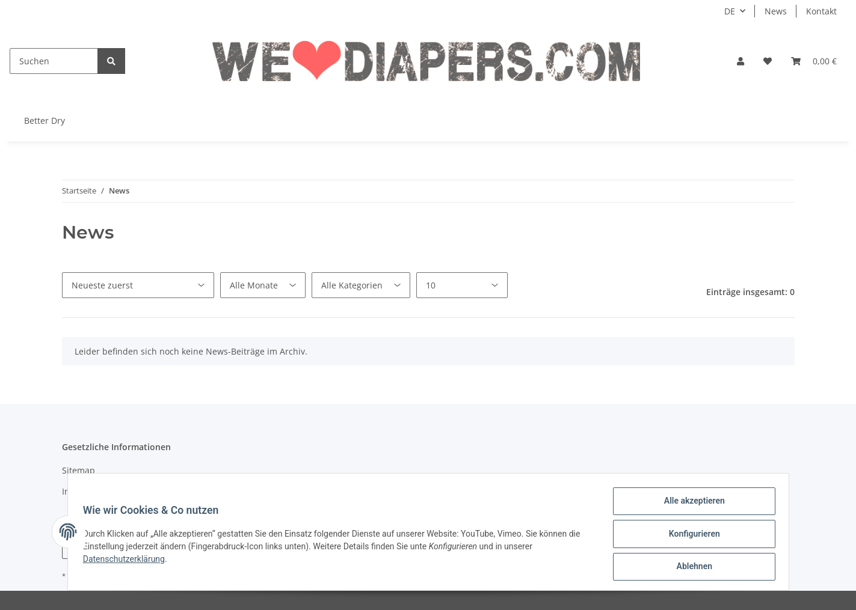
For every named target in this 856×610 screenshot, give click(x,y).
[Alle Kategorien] (361, 285)
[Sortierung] (138, 285)
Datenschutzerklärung (128, 561)
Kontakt (821, 11)
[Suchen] (54, 61)
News (776, 11)
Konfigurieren (690, 536)
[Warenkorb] (813, 61)
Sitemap (78, 470)
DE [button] (729, 11)
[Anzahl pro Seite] (462, 285)
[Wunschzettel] (767, 61)
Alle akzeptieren (690, 505)
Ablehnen (690, 567)
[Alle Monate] (263, 285)
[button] (740, 61)
